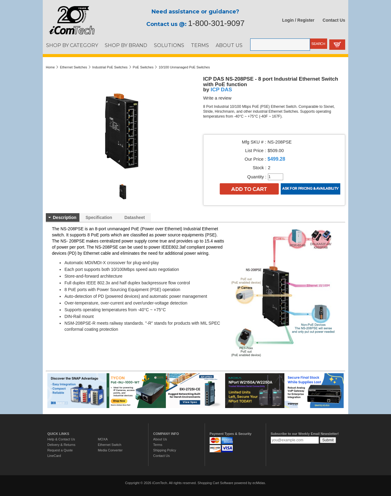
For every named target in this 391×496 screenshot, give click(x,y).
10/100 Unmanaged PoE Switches (184, 67)
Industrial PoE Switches (110, 67)
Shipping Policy (164, 450)
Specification (99, 217)
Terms (157, 445)
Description (64, 217)
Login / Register (298, 20)
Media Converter (110, 450)
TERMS (200, 45)
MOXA (103, 439)
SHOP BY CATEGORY (72, 45)
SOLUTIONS (169, 45)
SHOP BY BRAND (126, 45)
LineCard (54, 456)
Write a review (217, 98)
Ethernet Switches (73, 67)
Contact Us (334, 20)
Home (50, 67)
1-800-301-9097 (216, 23)
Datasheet (134, 217)
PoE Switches (143, 67)
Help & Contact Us (61, 439)
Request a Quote (60, 450)
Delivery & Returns (61, 445)
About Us (160, 439)
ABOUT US (229, 45)
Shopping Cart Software (215, 483)
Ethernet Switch (109, 445)
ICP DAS (221, 89)
